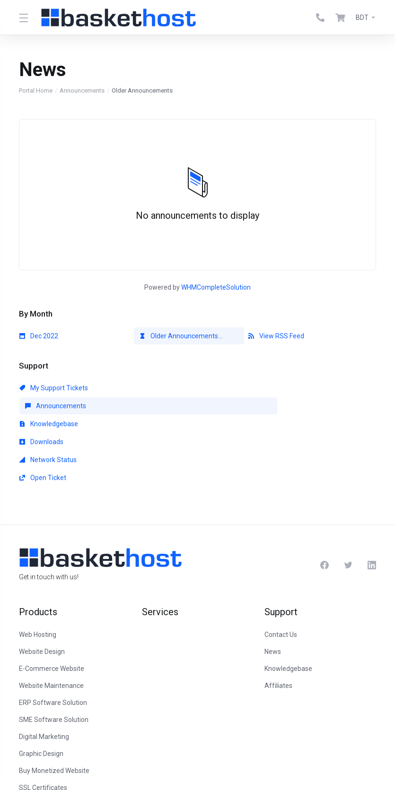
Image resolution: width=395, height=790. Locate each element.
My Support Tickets (53, 388)
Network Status (162, 406)
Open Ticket (271, 406)
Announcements (82, 90)
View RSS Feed (276, 336)
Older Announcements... (181, 336)
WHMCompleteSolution (216, 287)
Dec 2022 (38, 336)
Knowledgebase (277, 388)
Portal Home (36, 90)
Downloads (41, 406)
